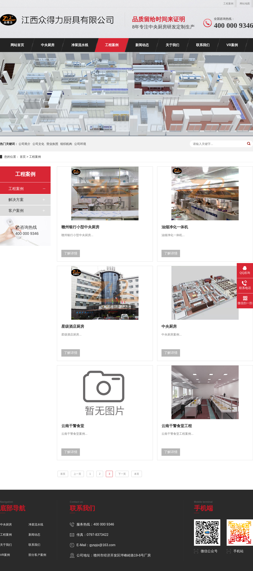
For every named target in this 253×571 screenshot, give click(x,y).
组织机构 (66, 144)
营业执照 (52, 144)
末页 (136, 473)
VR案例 (232, 45)
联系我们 (203, 45)
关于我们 (172, 45)
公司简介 (24, 144)
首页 (23, 156)
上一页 (77, 473)
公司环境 (80, 144)
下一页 (122, 473)
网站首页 (17, 45)
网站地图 (245, 3)
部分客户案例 (37, 554)
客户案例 (16, 211)
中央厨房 (47, 45)
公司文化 (38, 144)
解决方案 (16, 200)
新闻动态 (142, 45)
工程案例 (228, 3)
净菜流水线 (79, 45)
